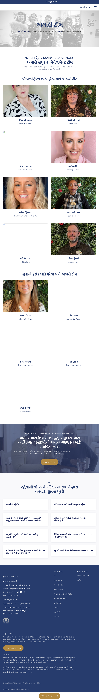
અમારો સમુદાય (59, 580)
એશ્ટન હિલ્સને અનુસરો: (11, 611)
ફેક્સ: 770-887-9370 (10, 595)
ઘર (55, 576)
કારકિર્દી (57, 612)
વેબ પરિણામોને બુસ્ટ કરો (23, 689)
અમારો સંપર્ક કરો (49, 472)
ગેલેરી (56, 607)
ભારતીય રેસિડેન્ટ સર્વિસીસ (63, 594)
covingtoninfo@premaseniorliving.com (17, 607)
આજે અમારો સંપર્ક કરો (13, 648)
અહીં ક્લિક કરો (23, 31)
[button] (84, 7)
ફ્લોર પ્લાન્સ (58, 603)
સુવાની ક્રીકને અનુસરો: (11, 592)
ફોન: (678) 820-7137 (10, 577)
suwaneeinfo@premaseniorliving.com (16, 589)
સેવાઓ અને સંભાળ (60, 598)
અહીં (60, 31)
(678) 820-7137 (51, 2)
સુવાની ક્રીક (58, 585)
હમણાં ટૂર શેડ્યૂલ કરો (49, 696)
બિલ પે (56, 617)
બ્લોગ (79, 580)
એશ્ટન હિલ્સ (58, 589)
